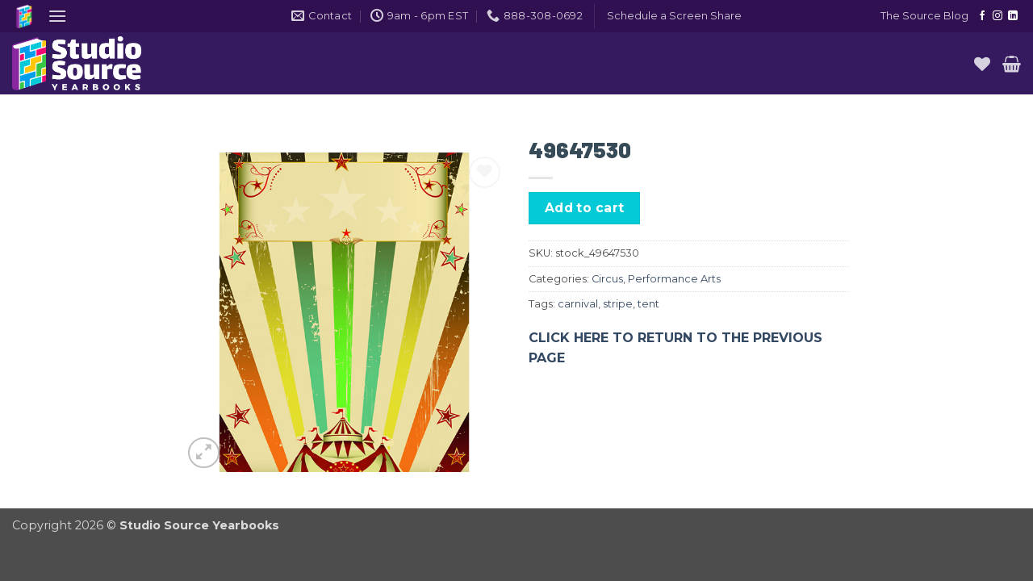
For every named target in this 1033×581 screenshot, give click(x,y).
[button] (57, 15)
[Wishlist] (982, 64)
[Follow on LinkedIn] (1013, 16)
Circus (607, 279)
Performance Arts (674, 279)
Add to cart (585, 207)
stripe (618, 304)
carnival (578, 304)
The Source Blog (924, 16)
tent (648, 304)
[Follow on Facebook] (982, 16)
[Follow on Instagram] (997, 16)
